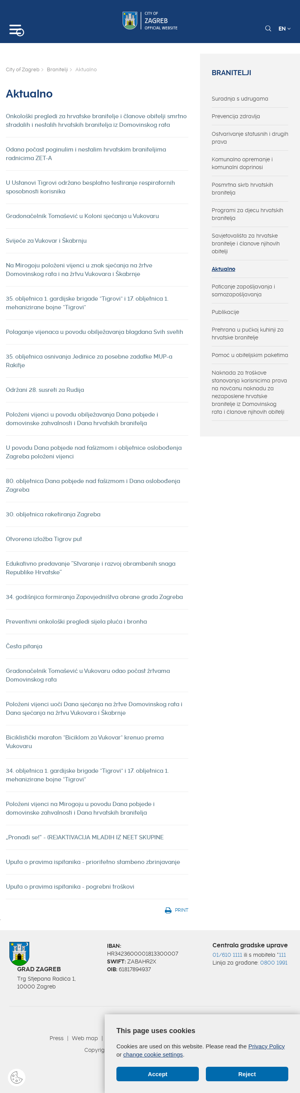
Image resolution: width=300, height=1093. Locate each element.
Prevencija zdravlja (236, 116)
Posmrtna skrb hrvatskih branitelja (242, 189)
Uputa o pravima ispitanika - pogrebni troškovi (70, 886)
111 (282, 955)
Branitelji (57, 69)
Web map (85, 1038)
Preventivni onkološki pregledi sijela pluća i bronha (76, 621)
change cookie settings (153, 1054)
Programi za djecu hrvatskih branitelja (247, 214)
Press (57, 1038)
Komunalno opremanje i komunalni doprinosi (242, 163)
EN (285, 28)
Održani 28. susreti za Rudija (45, 389)
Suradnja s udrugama (240, 99)
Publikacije (225, 312)
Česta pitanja (24, 646)
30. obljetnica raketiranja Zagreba (53, 514)
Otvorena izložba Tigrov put (44, 539)
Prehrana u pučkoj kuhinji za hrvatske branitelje (248, 333)
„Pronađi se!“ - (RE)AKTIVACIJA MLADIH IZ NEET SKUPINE (85, 837)
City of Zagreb (22, 69)
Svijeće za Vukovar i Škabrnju (46, 240)
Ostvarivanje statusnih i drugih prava (250, 138)
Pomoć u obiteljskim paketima (250, 355)
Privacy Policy (266, 1046)
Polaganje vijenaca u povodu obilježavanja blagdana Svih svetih (94, 331)
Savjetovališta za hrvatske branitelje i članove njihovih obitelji (246, 243)
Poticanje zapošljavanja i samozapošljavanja (243, 290)
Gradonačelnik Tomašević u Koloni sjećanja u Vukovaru (82, 216)
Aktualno (223, 269)
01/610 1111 (227, 955)
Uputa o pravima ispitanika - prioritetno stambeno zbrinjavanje (93, 862)
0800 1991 (274, 963)
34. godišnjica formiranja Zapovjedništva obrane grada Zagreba (94, 597)
